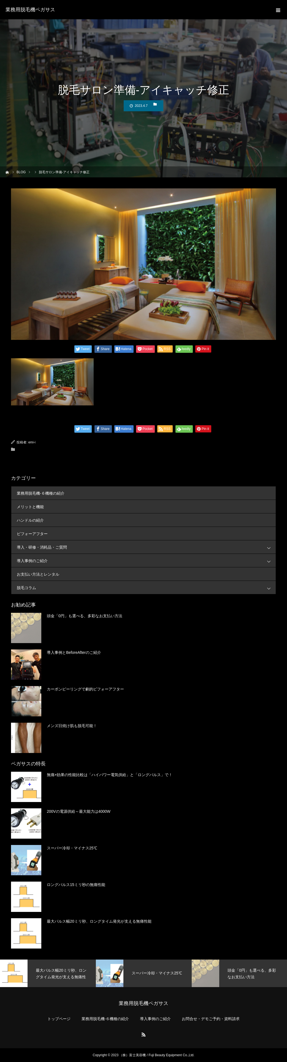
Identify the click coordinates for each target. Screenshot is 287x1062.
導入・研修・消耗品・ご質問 (146, 547)
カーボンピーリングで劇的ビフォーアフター (85, 689)
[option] (48, 973)
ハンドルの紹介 (30, 520)
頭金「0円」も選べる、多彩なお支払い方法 (84, 616)
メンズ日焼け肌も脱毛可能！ (72, 726)
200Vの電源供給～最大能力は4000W (78, 811)
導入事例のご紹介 (146, 560)
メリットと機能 (30, 507)
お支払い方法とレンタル (38, 574)
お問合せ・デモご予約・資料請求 (211, 1019)
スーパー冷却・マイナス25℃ (72, 848)
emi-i (32, 442)
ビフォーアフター (32, 534)
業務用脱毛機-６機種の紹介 (40, 493)
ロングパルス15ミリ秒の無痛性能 (76, 884)
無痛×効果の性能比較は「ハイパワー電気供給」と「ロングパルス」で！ (109, 775)
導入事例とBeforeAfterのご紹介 (74, 652)
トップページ (59, 1019)
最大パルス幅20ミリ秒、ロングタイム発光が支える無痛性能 (99, 921)
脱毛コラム (146, 587)
